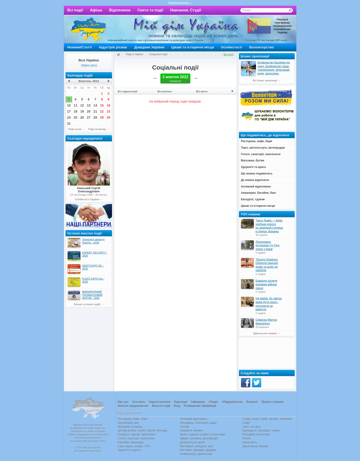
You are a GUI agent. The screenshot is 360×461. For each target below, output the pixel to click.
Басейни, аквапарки (131, 442)
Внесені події (161, 406)
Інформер (198, 402)
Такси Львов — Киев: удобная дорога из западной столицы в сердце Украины (269, 226)
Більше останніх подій (87, 304)
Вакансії (252, 402)
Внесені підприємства (133, 406)
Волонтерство (261, 47)
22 (102, 111)
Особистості (231, 47)
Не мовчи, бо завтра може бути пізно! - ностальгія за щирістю (269, 304)
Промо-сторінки (272, 402)
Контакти (138, 402)
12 (82, 105)
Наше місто (249, 442)
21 (95, 111)
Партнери (180, 402)
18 (75, 111)
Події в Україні (134, 54)
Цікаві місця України (255, 446)
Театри (184, 426)
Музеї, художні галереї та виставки (202, 434)
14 (95, 105)
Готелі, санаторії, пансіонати (136, 438)
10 (69, 105)
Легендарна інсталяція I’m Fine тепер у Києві (268, 245)
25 (75, 117)
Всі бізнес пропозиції (265, 80)
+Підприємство (232, 402)
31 (69, 123)
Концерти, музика (191, 430)
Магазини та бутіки (130, 426)
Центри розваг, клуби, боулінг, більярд (142, 430)
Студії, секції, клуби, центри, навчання (267, 419)
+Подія (213, 402)
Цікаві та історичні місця (192, 47)
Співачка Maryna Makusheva (266, 321)
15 (102, 105)
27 (89, 117)
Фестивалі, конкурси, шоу (196, 446)
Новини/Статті (79, 47)
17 (69, 111)
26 (82, 117)
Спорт (246, 422)
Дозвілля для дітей (192, 442)
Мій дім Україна (88, 29)
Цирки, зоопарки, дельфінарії (199, 438)
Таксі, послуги (251, 426)
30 (108, 117)
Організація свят (128, 422)
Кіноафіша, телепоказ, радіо (198, 422)
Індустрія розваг (113, 47)
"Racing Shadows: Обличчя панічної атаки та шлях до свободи (267, 265)
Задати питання (159, 402)
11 (75, 105)
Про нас (123, 402)
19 (82, 111)
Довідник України (149, 47)
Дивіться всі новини (265, 333)
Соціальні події (158, 54)
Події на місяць (97, 129)
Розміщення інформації (200, 406)
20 (89, 111)
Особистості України (87, 199)
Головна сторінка (118, 54)
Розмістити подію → (180, 2)
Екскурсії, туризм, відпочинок (136, 434)
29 (102, 117)
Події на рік (74, 129)
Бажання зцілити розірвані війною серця (266, 284)
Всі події (75, 10)
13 (89, 105)
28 (95, 117)
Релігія (246, 438)
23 (108, 111)
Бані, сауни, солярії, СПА (134, 446)
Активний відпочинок (193, 419)
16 (108, 105)
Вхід (177, 406)
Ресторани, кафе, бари (133, 419)
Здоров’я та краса (129, 450)
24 (69, 117)
